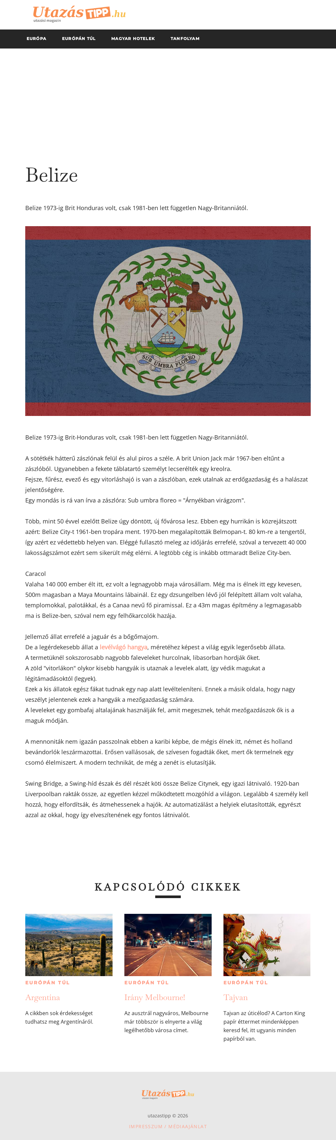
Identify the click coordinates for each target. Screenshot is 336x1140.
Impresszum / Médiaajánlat (168, 1126)
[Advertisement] (168, 98)
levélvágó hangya (123, 647)
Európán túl (47, 983)
